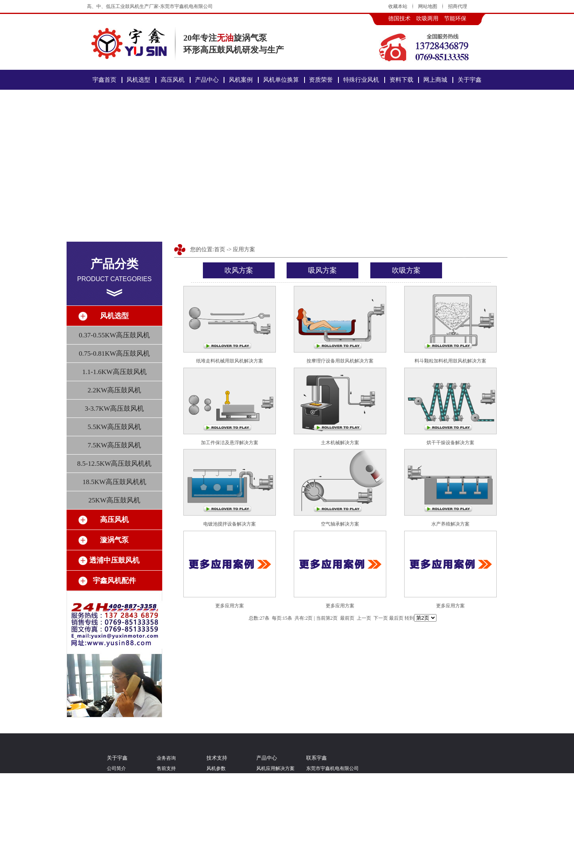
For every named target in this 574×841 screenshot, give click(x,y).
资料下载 (401, 80)
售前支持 (166, 768)
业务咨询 (166, 758)
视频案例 (116, 802)
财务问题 (166, 835)
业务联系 (166, 802)
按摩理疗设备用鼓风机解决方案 (340, 361)
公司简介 (116, 768)
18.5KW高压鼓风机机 (114, 482)
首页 (219, 249)
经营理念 (116, 779)
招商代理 (457, 6)
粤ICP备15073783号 (345, 791)
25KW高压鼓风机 (114, 500)
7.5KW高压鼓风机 (115, 445)
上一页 (364, 618)
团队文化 (116, 791)
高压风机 (173, 80)
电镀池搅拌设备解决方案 (229, 524)
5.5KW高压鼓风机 (115, 427)
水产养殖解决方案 (450, 524)
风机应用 (216, 791)
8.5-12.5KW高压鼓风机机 (114, 463)
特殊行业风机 (361, 80)
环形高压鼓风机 (273, 779)
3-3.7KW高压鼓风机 (114, 408)
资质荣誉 (321, 80)
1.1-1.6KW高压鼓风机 (114, 372)
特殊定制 (216, 802)
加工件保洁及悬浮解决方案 (229, 442)
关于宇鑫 (470, 80)
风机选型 (138, 80)
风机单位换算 (281, 80)
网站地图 (427, 6)
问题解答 (216, 813)
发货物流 (166, 813)
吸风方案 (322, 270)
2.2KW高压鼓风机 (115, 390)
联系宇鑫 (116, 835)
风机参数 (216, 768)
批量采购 (166, 791)
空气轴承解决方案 (340, 524)
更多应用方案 (229, 606)
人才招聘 (116, 813)
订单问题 (166, 824)
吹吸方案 (406, 270)
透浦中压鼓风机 (273, 813)
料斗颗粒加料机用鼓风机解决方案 (450, 361)
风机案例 (241, 80)
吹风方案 (238, 270)
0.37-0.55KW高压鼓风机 (114, 335)
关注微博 (116, 824)
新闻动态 (216, 835)
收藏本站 (397, 6)
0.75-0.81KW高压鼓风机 (114, 353)
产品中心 (207, 80)
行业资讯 (216, 824)
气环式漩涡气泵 (273, 791)
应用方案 (244, 249)
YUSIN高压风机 (273, 802)
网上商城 (435, 80)
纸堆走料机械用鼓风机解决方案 (229, 361)
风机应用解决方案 (275, 768)
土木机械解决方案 (340, 442)
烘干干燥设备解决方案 (450, 442)
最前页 (347, 618)
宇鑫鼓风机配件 (273, 824)
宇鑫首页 (104, 80)
